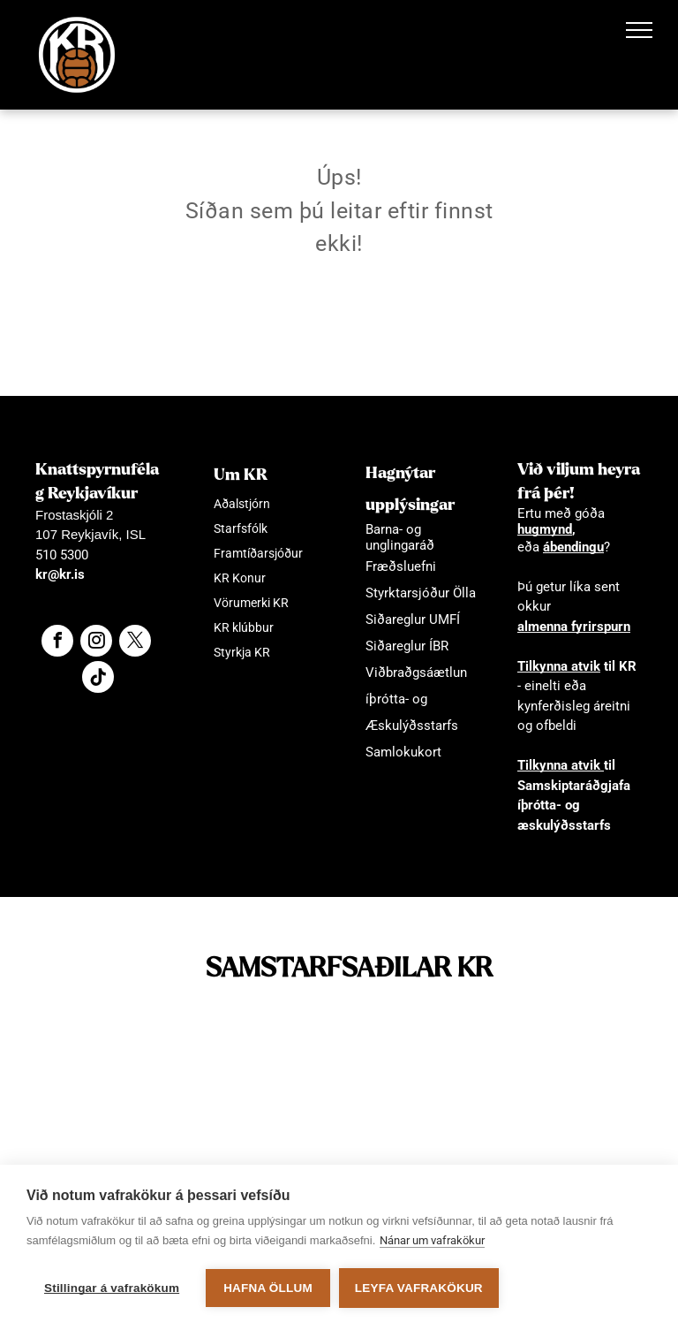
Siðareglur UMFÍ (412, 619)
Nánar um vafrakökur (432, 1240)
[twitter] (135, 643)
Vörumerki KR (251, 603)
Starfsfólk (240, 528)
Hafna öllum (268, 1288)
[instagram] (96, 643)
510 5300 (61, 555)
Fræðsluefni (400, 566)
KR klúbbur (244, 627)
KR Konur (240, 578)
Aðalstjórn (242, 504)
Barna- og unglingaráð (399, 537)
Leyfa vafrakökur (419, 1288)
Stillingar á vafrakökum (111, 1288)
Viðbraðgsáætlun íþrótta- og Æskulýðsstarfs (416, 699)
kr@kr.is (60, 574)
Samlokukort (403, 752)
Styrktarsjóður (407, 593)
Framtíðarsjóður (258, 553)
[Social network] (98, 679)
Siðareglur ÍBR (406, 646)
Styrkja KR (242, 652)
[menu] (639, 30)
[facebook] (57, 643)
